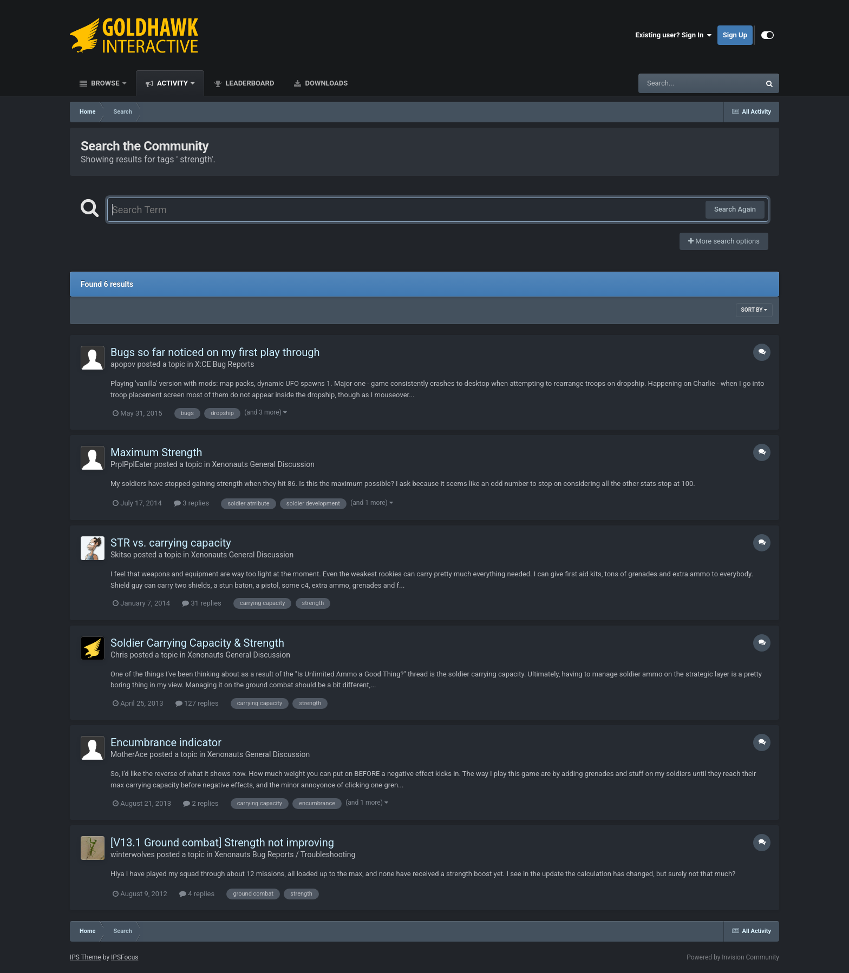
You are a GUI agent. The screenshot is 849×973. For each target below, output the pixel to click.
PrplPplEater (131, 464)
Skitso (121, 554)
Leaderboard (249, 83)
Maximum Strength (156, 452)
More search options (724, 241)
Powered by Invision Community (733, 957)
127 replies (197, 703)
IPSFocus (124, 957)
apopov (122, 364)
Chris (119, 654)
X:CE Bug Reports (224, 364)
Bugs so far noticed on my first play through (215, 352)
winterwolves (132, 854)
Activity (172, 83)
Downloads (325, 83)
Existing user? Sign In (674, 35)
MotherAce (129, 754)
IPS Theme (85, 957)
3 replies (191, 503)
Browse (105, 83)
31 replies (201, 603)
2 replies (200, 803)
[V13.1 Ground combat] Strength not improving (222, 842)
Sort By (754, 310)
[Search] (672, 83)
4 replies (196, 894)
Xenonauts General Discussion (263, 464)
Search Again (735, 209)
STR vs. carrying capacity (170, 542)
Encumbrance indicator (165, 742)
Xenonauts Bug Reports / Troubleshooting (284, 854)
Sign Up (735, 35)
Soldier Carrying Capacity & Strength (197, 642)
